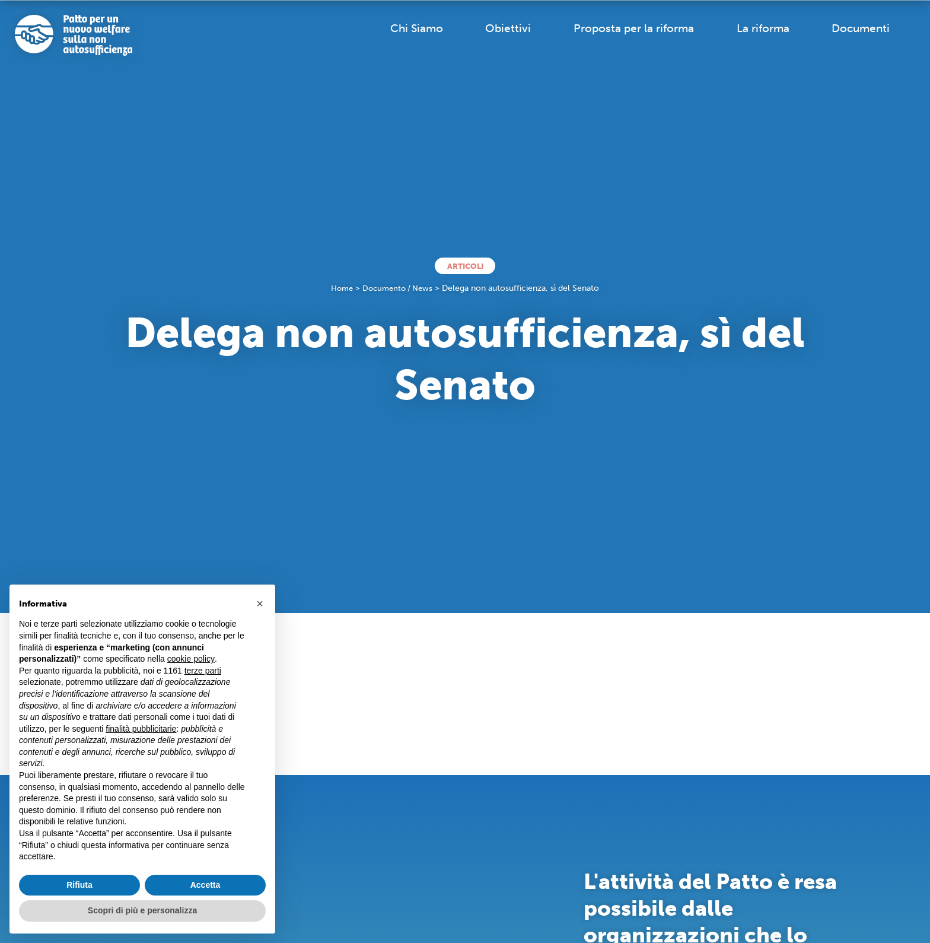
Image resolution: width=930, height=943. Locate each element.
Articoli (465, 266)
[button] (259, 603)
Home (339, 289)
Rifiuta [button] (79, 885)
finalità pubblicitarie (141, 729)
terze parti (202, 670)
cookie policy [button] (191, 658)
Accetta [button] (205, 885)
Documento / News (399, 289)
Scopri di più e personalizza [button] (142, 910)
